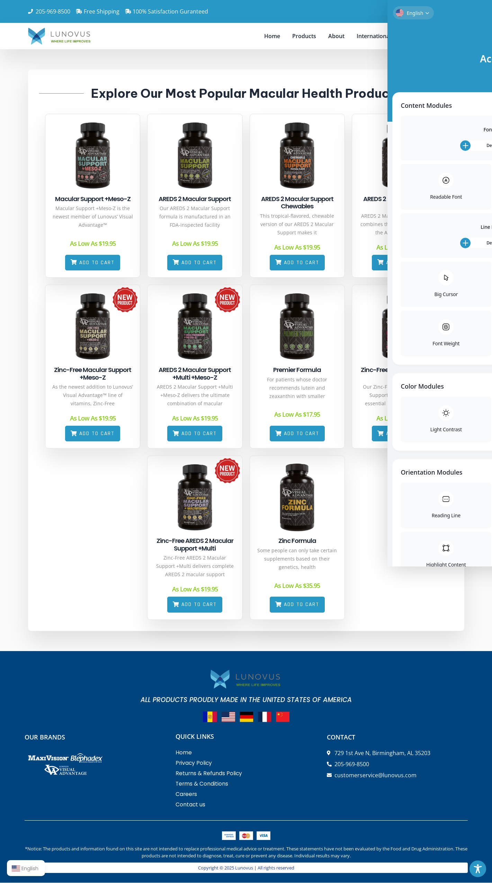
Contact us (417, 36)
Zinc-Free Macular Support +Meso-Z (87, 374)
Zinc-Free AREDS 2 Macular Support (393, 374)
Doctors (453, 36)
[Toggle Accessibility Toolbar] (478, 869)
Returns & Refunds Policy (209, 774)
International (374, 36)
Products (304, 36)
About (336, 36)
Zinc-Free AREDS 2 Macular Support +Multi (189, 545)
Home (272, 36)
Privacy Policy (194, 764)
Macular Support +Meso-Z (87, 198)
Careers (187, 795)
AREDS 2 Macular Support (189, 198)
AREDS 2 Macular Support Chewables (291, 202)
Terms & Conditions (202, 784)
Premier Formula (291, 370)
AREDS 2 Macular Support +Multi (393, 202)
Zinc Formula (291, 541)
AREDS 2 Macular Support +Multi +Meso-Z (189, 374)
